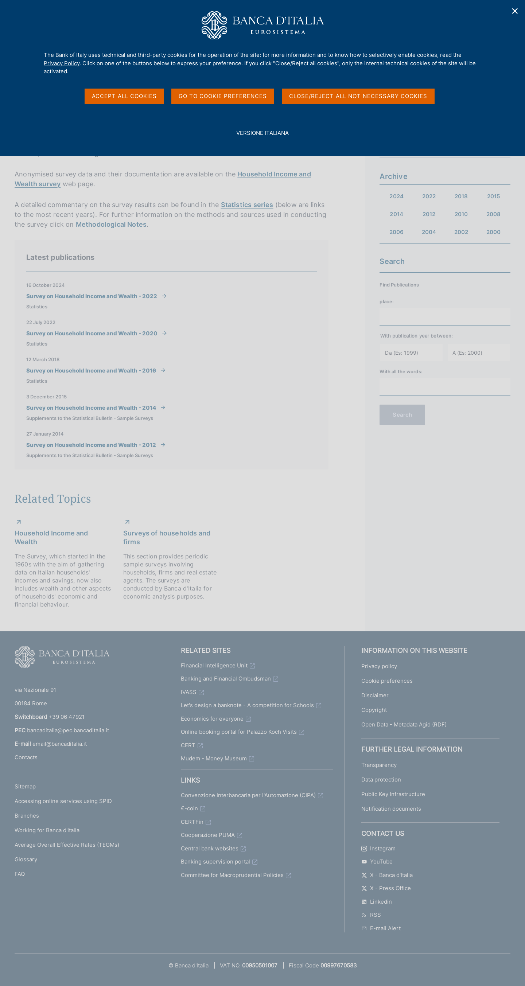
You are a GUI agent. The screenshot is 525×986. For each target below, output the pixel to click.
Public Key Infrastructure (393, 794)
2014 (396, 214)
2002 (461, 232)
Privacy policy (379, 666)
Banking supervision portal (215, 861)
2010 (461, 214)
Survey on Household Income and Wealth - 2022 (91, 296)
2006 (396, 232)
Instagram (378, 848)
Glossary (26, 859)
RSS (371, 914)
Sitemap (25, 786)
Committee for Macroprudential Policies (232, 875)
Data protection (381, 779)
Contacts (26, 757)
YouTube (377, 861)
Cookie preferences (387, 680)
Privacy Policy (61, 63)
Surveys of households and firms (167, 537)
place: (387, 301)
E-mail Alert (381, 928)
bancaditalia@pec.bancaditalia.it (68, 730)
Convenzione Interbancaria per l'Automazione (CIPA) (248, 795)
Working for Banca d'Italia (47, 830)
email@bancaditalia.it (59, 743)
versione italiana (262, 137)
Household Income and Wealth (51, 537)
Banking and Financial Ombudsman (226, 678)
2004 (429, 232)
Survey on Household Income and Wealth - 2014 (91, 407)
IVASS (189, 692)
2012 (429, 214)
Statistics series (247, 204)
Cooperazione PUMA (208, 834)
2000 (493, 232)
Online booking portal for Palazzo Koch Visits (239, 731)
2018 (461, 196)
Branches (27, 815)
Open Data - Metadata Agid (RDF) (404, 724)
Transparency (379, 764)
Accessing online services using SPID (63, 801)
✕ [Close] (515, 11)
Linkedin (376, 901)
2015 (493, 196)
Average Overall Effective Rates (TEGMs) (67, 844)
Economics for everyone (212, 718)
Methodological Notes (111, 224)
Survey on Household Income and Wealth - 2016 (91, 370)
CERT (188, 745)
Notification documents (391, 808)
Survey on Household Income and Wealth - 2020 (92, 333)
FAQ (20, 873)
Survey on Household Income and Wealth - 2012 (91, 444)
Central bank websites (209, 848)
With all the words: (401, 371)
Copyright (374, 709)
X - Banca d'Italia (387, 875)
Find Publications (399, 285)
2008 (493, 214)
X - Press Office (386, 888)
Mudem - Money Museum (214, 758)
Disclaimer (375, 695)
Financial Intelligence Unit (214, 665)
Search (402, 414)
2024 (396, 196)
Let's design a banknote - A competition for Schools (247, 705)
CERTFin (192, 821)
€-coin (189, 808)
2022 (429, 196)
